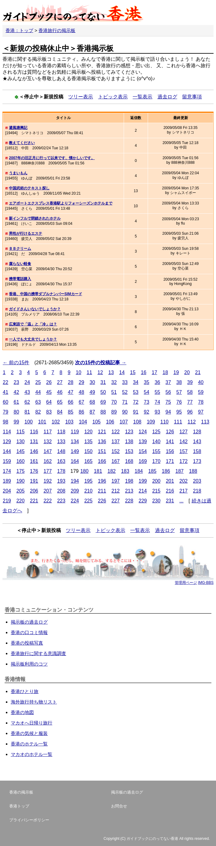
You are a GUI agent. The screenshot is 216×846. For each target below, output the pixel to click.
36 (157, 382)
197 (115, 481)
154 (143, 451)
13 (111, 372)
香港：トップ (19, 30)
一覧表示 (142, 96)
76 (179, 402)
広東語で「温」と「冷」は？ (33, 324)
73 (146, 402)
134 (75, 441)
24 (27, 382)
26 (49, 382)
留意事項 (192, 96)
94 (168, 412)
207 (47, 490)
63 (38, 402)
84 (59, 412)
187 (179, 471)
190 (20, 481)
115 (20, 431)
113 (205, 421)
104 (83, 421)
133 (61, 441)
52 (125, 392)
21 (198, 372)
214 (143, 490)
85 (71, 412)
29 (81, 382)
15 (132, 372)
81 (27, 412)
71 (125, 402)
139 (143, 441)
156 (170, 451)
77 (190, 402)
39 (190, 382)
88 (103, 412)
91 (135, 412)
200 (156, 481)
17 (154, 372)
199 (143, 481)
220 (20, 500)
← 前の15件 (16, 362)
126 (170, 431)
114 (7, 431)
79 (5, 412)
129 (7, 441)
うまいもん (18, 173)
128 (197, 431)
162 (47, 461)
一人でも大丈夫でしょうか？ (33, 339)
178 (61, 471)
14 (122, 372)
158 (197, 451)
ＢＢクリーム (20, 248)
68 (92, 402)
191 (34, 481)
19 (176, 372)
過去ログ (167, 96)
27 (59, 382)
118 (61, 431)
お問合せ (119, 806)
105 (96, 421)
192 (47, 481)
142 (183, 441)
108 (137, 421)
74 (157, 402)
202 (183, 481)
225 (88, 500)
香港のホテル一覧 (29, 743)
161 (34, 461)
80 (16, 412)
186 (166, 471)
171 (170, 461)
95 (179, 412)
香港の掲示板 (21, 792)
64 (49, 402)
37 (168, 382)
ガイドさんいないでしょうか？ (35, 309)
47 (71, 392)
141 (170, 441)
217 (183, 490)
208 (61, 490)
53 (135, 392)
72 (135, 402)
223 (61, 500)
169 (143, 461)
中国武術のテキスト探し (29, 188)
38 (179, 382)
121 (102, 431)
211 (102, 490)
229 (143, 500)
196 (102, 481)
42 (16, 392)
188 (193, 471)
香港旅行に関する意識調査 (38, 653)
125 (156, 431)
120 (88, 431)
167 (115, 461)
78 (201, 402)
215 (156, 490)
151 (102, 451)
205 (20, 490)
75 (168, 402)
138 (129, 441)
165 (88, 461)
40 (201, 382)
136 (102, 441)
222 (47, 500)
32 (114, 382)
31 (103, 382)
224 (75, 500)
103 (69, 421)
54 (146, 392)
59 (201, 392)
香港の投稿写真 (27, 643)
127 (183, 431)
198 (129, 481)
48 (81, 392)
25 (38, 382)
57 (179, 392)
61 (16, 402)
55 (157, 392)
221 (34, 500)
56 (168, 392)
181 (98, 471)
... (181, 500)
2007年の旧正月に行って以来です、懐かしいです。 (52, 158)
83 (49, 412)
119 (75, 431)
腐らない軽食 (20, 264)
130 (20, 441)
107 (124, 421)
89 (114, 412)
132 (47, 441)
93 (157, 412)
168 (129, 461)
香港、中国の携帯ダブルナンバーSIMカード (45, 294)
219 (7, 500)
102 (56, 421)
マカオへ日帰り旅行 (31, 722)
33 (125, 382)
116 (34, 431)
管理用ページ (186, 582)
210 (88, 490)
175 (20, 471)
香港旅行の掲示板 (56, 30)
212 (115, 490)
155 (156, 451)
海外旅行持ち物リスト (34, 701)
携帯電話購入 (20, 279)
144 (7, 451)
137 (115, 441)
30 (92, 382)
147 (47, 451)
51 (114, 392)
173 (197, 461)
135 (88, 441)
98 (5, 421)
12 (100, 372)
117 (47, 431)
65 (59, 402)
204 (7, 490)
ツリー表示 (80, 96)
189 (7, 481)
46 (59, 392)
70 (114, 402)
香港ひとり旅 (24, 691)
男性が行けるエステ (25, 233)
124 (143, 431)
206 (34, 490)
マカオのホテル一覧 (31, 754)
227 (115, 500)
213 (129, 490)
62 (27, 402)
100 (29, 421)
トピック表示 (113, 96)
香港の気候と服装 (29, 733)
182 (111, 471)
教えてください (22, 143)
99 (16, 421)
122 (115, 431)
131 (34, 441)
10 (78, 372)
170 (156, 461)
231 (170, 500)
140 (156, 441)
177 (47, 471)
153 (129, 451)
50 (103, 392)
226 (102, 500)
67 (81, 402)
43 (27, 392)
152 (115, 451)
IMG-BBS (206, 582)
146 (34, 451)
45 (49, 392)
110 (164, 421)
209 (75, 490)
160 (20, 461)
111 (178, 421)
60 (5, 402)
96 (190, 412)
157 (183, 451)
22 (5, 382)
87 (92, 412)
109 (151, 421)
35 (146, 382)
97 (201, 412)
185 (152, 471)
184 (139, 471)
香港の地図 (22, 712)
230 (156, 500)
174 (7, 471)
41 (5, 392)
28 (71, 382)
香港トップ (19, 806)
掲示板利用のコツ (29, 663)
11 (89, 372)
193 (61, 481)
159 (7, 461)
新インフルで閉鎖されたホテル (35, 218)
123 (129, 431)
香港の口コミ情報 (29, 632)
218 (197, 490)
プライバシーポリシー (29, 820)
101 (42, 421)
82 (38, 412)
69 (103, 402)
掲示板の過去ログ (29, 622)
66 (71, 402)
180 (84, 471)
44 (38, 392)
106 (110, 421)
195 (88, 481)
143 (197, 441)
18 (165, 372)
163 (61, 461)
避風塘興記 (18, 128)
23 (16, 382)
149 (75, 451)
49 (92, 392)
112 (191, 421)
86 (81, 412)
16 (143, 372)
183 (125, 471)
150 (88, 451)
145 (20, 451)
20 (187, 372)
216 (170, 490)
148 (61, 451)
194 (75, 481)
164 (75, 461)
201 (170, 481)
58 (190, 392)
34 (135, 382)
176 (34, 471)
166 (102, 461)
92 (146, 412)
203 (197, 481)
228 (129, 500)
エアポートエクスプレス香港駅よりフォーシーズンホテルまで (60, 203)
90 (125, 412)
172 (183, 461)
